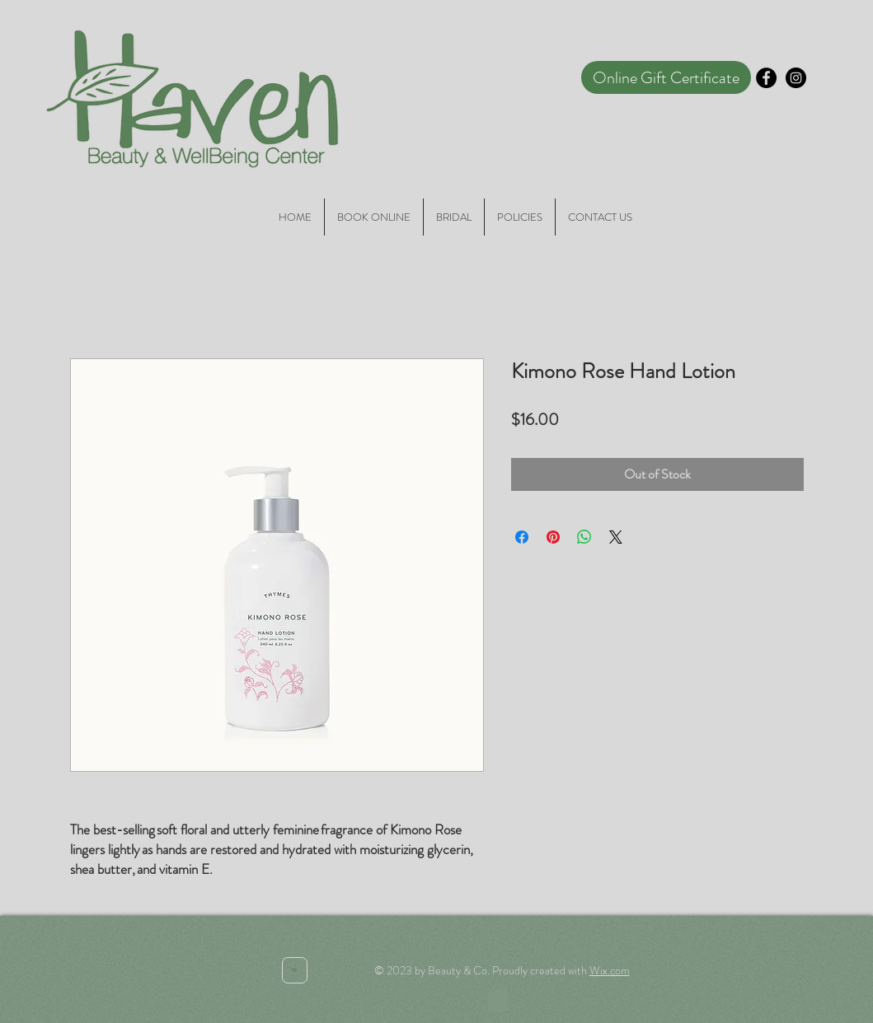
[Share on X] (616, 537)
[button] (497, 997)
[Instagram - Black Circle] (796, 78)
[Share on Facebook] (522, 537)
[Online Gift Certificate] (666, 77)
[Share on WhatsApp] (584, 537)
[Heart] (294, 970)
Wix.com (609, 970)
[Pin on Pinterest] (553, 537)
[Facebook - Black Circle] (766, 78)
